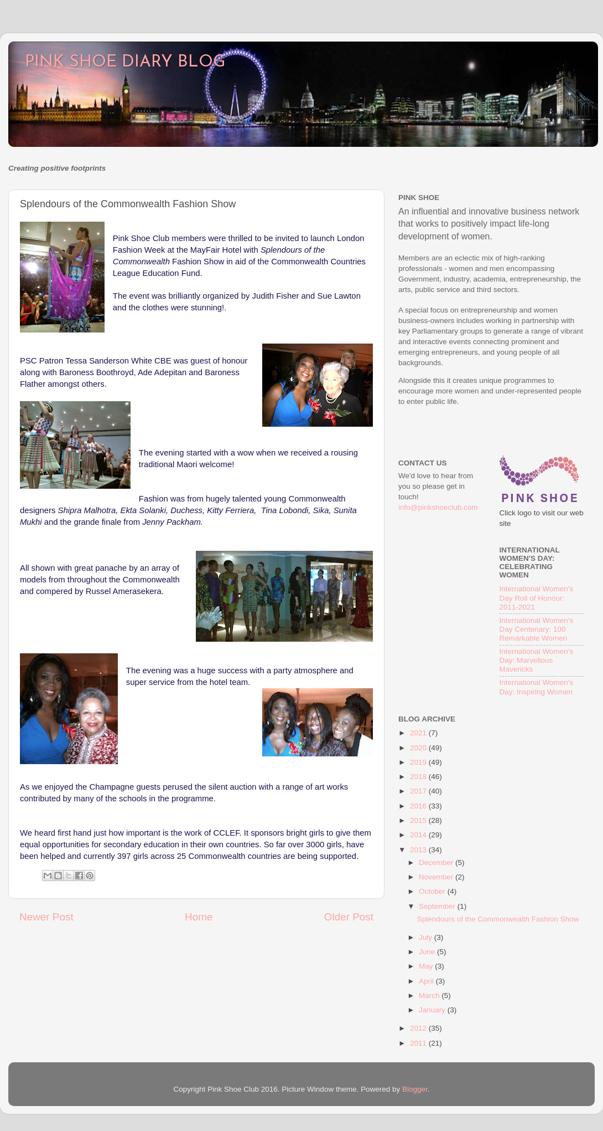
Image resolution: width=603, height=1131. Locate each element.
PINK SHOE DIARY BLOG (125, 62)
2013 (419, 850)
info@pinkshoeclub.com (438, 507)
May (427, 966)
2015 (419, 820)
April (427, 981)
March (430, 995)
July (426, 937)
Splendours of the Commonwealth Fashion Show (498, 919)
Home (198, 917)
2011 (419, 1043)
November (437, 877)
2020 (419, 748)
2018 (419, 776)
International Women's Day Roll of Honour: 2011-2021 (537, 598)
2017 (419, 791)
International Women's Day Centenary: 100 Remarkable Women (537, 629)
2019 (419, 762)
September (438, 906)
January (433, 1010)
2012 (419, 1028)
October (433, 891)
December (437, 862)
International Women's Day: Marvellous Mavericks (537, 660)
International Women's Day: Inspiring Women (537, 686)
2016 (419, 806)
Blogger (415, 1089)
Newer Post (46, 917)
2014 (419, 835)
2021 (419, 733)
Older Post (348, 917)
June (428, 952)
